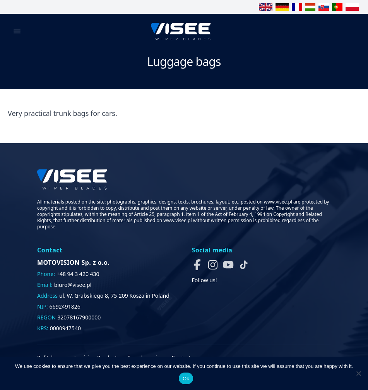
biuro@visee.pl (73, 284)
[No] (358, 373)
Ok (186, 378)
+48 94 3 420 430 (77, 274)
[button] (197, 264)
